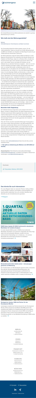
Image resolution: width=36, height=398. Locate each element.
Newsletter (23, 385)
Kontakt (14, 385)
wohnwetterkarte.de (14, 141)
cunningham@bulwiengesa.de (16, 154)
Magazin (5, 197)
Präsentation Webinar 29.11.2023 (14, 169)
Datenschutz (21, 393)
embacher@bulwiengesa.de (8, 152)
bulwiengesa (10, 3)
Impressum (14, 393)
